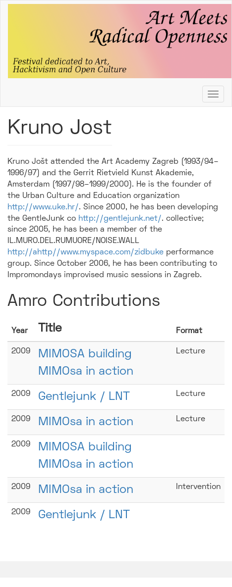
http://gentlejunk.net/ (120, 218)
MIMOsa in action (85, 422)
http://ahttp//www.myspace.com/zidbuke (85, 252)
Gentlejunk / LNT (84, 396)
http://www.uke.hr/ (43, 207)
